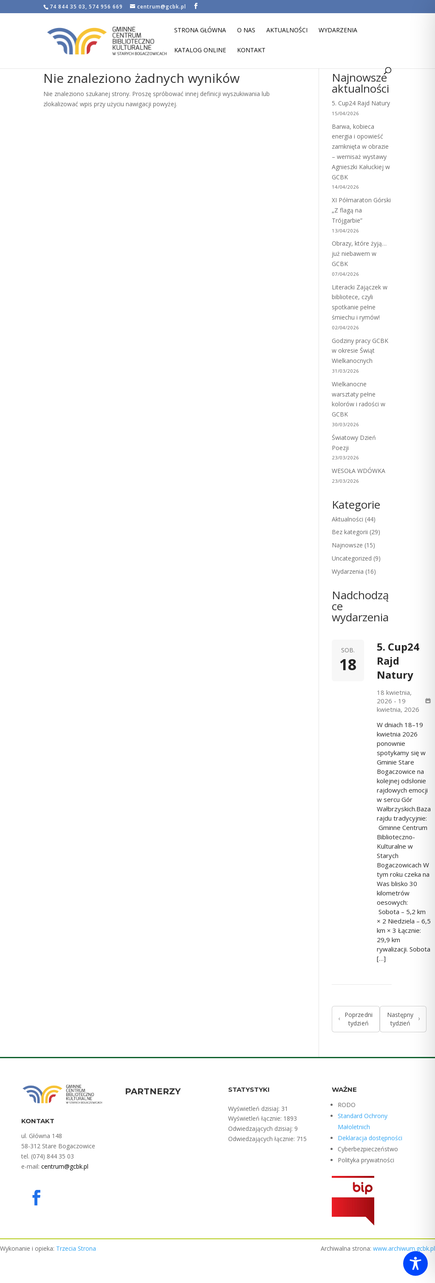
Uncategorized (352, 558)
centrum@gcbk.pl (64, 1166)
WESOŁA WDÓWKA (358, 471)
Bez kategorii (350, 532)
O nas (246, 30)
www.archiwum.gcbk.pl (404, 1248)
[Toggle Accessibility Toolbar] (415, 1263)
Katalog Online (200, 50)
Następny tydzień (403, 1019)
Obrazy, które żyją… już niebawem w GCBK (359, 253)
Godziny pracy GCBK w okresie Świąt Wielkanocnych (360, 351)
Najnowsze (347, 545)
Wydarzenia (338, 30)
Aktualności (287, 30)
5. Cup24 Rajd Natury (361, 103)
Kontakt (251, 50)
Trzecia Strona (76, 1248)
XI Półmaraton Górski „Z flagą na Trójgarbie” (361, 210)
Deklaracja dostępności (370, 1138)
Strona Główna (200, 30)
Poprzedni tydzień (356, 1019)
